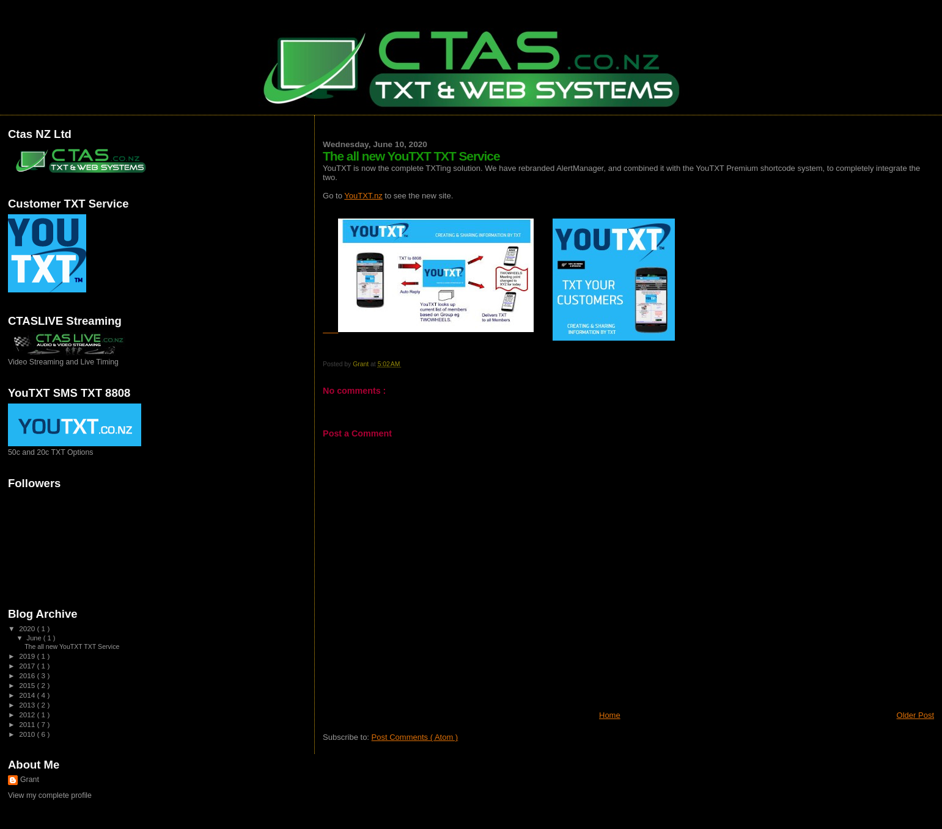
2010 (28, 734)
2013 (28, 705)
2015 (28, 685)
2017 (28, 666)
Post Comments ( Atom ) (415, 737)
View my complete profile (50, 795)
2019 (28, 656)
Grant (29, 779)
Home (609, 715)
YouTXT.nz (363, 195)
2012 (28, 715)
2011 (28, 724)
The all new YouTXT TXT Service (71, 646)
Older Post (915, 715)
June (35, 638)
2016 (28, 675)
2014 (28, 695)
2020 (28, 628)
